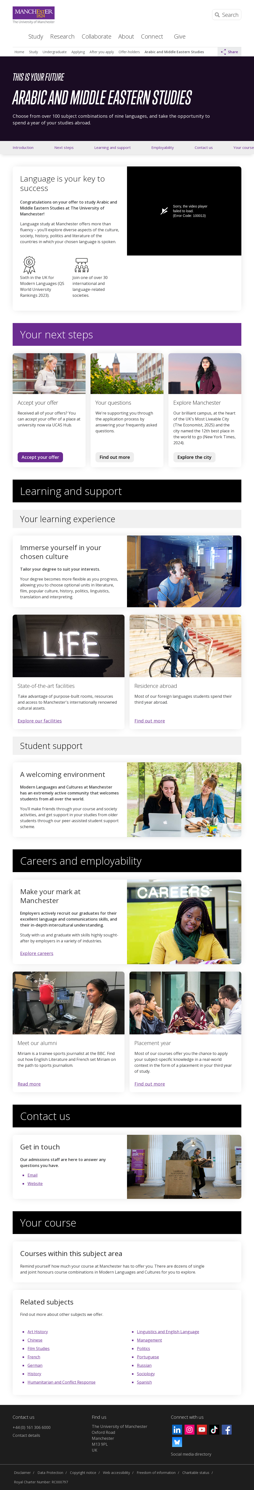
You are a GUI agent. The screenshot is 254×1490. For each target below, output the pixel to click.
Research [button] (62, 36)
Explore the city (194, 457)
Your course (243, 147)
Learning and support (112, 147)
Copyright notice (83, 1472)
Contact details (26, 1435)
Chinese (35, 1340)
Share (229, 52)
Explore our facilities (40, 721)
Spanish (144, 1382)
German (35, 1365)
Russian (144, 1365)
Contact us (204, 147)
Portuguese (148, 1357)
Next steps (64, 147)
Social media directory (191, 1454)
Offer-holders (129, 51)
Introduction (23, 147)
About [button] (126, 36)
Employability (162, 147)
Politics (143, 1348)
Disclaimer (22, 1472)
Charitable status (195, 1472)
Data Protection (50, 1472)
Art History (38, 1331)
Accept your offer (40, 457)
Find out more (112, 458)
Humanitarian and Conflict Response (61, 1382)
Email (32, 1175)
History (34, 1373)
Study (33, 51)
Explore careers (36, 953)
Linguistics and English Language (168, 1331)
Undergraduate (55, 51)
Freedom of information (156, 1472)
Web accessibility (116, 1472)
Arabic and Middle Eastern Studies (174, 51)
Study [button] (36, 36)
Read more (29, 1084)
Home (16, 36)
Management (149, 1340)
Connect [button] (152, 36)
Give (180, 36)
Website (35, 1183)
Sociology (146, 1373)
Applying (78, 51)
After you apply (102, 51)
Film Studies (39, 1348)
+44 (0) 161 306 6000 (32, 1427)
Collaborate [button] (96, 36)
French (34, 1357)
